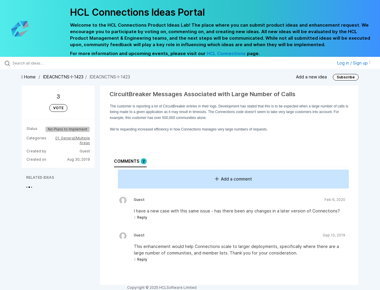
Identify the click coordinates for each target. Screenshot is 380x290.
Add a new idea (311, 76)
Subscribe (346, 77)
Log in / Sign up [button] (353, 62)
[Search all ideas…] (45, 63)
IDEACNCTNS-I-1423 (63, 76)
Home (29, 76)
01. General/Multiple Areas (72, 140)
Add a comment (233, 178)
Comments (130, 161)
